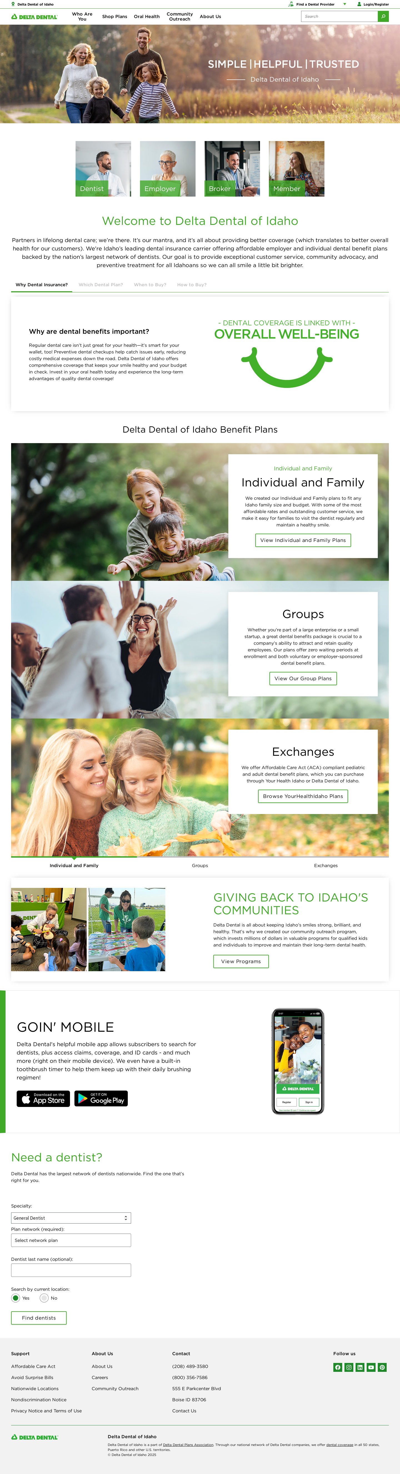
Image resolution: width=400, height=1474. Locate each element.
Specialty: (21, 1206)
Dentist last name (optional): (42, 1259)
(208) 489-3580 (190, 1366)
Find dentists (39, 1318)
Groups (200, 865)
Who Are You (82, 22)
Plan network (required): (37, 1229)
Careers (100, 1377)
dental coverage (339, 1445)
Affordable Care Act (33, 1366)
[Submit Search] (383, 22)
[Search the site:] (339, 22)
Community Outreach (180, 22)
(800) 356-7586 (190, 1377)
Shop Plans (114, 22)
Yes (25, 1298)
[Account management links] (346, 5)
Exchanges (326, 865)
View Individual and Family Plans (303, 540)
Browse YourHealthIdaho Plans (303, 796)
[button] (43, 1099)
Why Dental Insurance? (42, 284)
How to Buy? (192, 284)
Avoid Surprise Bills (32, 1377)
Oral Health (147, 22)
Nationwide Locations (35, 1388)
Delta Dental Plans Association (188, 1445)
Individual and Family (74, 865)
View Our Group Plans (303, 678)
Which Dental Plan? (101, 284)
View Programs (241, 961)
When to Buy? (150, 284)
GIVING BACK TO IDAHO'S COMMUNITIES (290, 903)
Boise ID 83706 (189, 1399)
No (54, 1298)
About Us (210, 22)
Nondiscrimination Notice (38, 1399)
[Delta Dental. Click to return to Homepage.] (34, 22)
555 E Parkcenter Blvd (196, 1388)
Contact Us (184, 1410)
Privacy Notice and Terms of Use (46, 1410)
